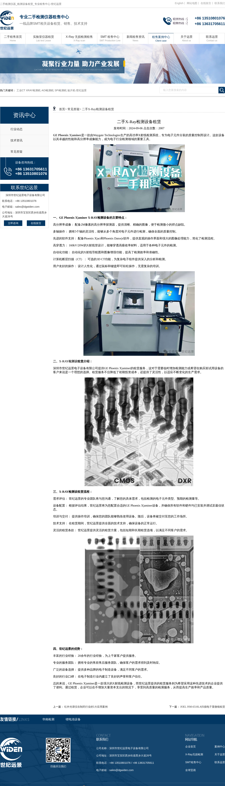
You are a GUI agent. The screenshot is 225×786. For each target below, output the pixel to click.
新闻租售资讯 (135, 38)
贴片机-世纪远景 (77, 90)
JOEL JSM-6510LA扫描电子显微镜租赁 (202, 706)
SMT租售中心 (193, 762)
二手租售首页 (13, 38)
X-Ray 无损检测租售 (79, 38)
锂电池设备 (73, 719)
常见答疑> (74, 109)
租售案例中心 (161, 39)
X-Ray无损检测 (194, 754)
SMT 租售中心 (110, 38)
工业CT (20, 90)
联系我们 (219, 3)
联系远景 (211, 38)
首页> (63, 109)
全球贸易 (190, 770)
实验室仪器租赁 (43, 38)
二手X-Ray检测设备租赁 (98, 109)
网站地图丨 (193, 3)
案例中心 (219, 746)
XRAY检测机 (33, 90)
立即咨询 (13, 223)
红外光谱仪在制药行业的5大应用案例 (86, 706)
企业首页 (190, 746)
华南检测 (48, 719)
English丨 (180, 3)
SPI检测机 (61, 90)
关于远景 (186, 38)
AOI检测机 (47, 90)
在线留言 (36, 223)
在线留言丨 (207, 3)
